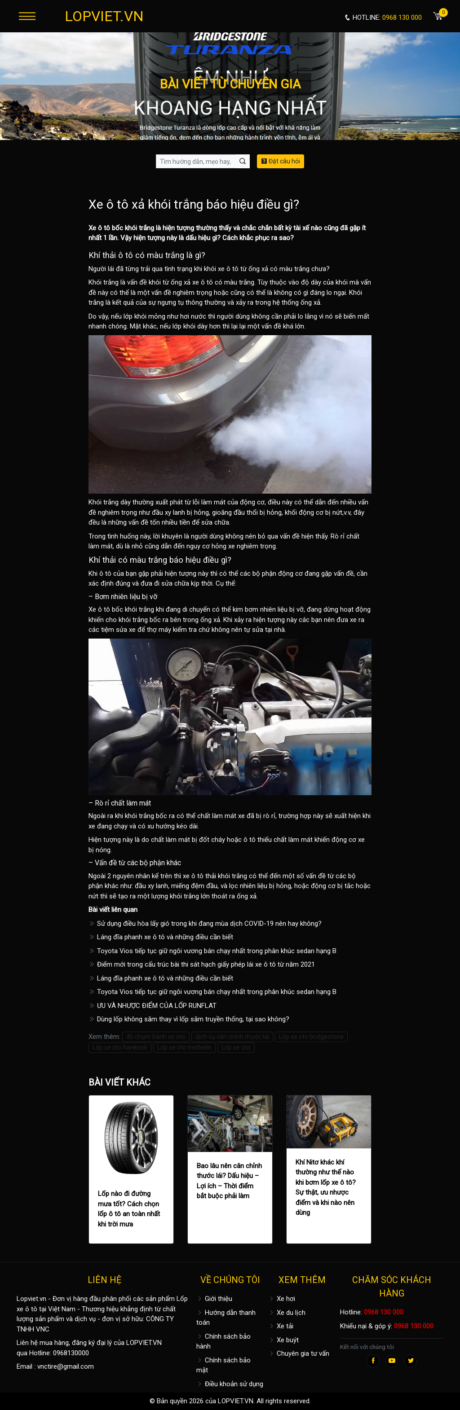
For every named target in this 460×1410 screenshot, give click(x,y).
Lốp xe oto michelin (184, 1047)
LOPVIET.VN (104, 16)
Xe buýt (283, 1340)
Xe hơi (281, 1299)
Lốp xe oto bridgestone (311, 1036)
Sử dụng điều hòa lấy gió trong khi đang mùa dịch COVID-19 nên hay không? (205, 924)
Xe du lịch (286, 1313)
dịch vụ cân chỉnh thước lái (232, 1036)
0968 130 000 (383, 1312)
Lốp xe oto (236, 1047)
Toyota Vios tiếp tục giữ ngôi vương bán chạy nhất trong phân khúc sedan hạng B (212, 951)
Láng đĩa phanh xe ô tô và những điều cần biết (160, 937)
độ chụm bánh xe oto (156, 1036)
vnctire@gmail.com (65, 1366)
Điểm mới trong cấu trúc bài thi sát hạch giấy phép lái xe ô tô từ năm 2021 (201, 964)
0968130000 (71, 1353)
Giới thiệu (214, 1299)
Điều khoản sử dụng (229, 1384)
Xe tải (280, 1326)
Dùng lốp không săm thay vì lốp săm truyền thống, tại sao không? (188, 1019)
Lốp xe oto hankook (120, 1047)
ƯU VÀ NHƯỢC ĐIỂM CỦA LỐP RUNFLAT (152, 1006)
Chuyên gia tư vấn (298, 1353)
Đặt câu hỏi (280, 161)
